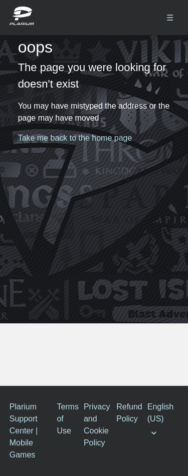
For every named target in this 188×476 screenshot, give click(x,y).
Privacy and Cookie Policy (97, 424)
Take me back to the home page (75, 138)
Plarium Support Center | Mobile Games (24, 430)
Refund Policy (129, 412)
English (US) (160, 412)
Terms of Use (68, 418)
